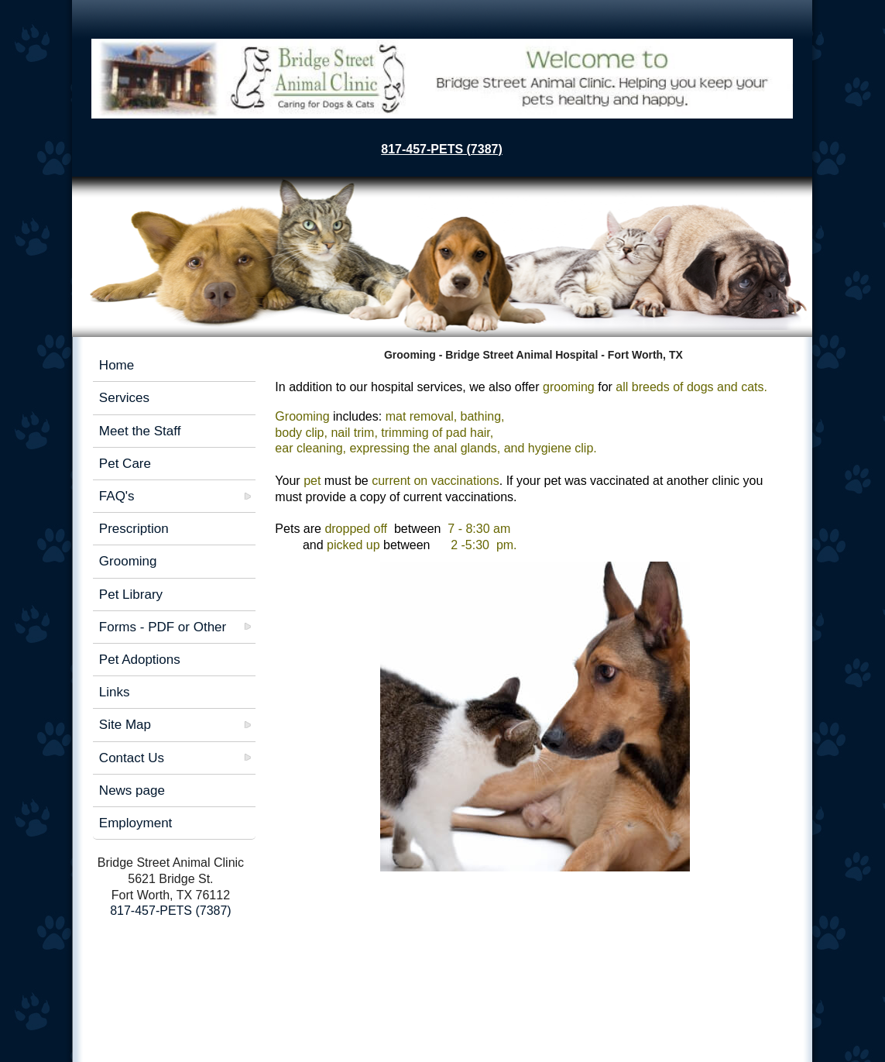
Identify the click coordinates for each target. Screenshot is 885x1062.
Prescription (134, 528)
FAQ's (117, 496)
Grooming (128, 561)
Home (116, 365)
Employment (135, 823)
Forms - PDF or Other (162, 627)
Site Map (125, 724)
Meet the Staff (140, 431)
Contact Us (131, 758)
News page (132, 790)
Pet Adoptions (139, 659)
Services (124, 397)
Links (114, 692)
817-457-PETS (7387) (442, 149)
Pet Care (125, 463)
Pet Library (131, 594)
